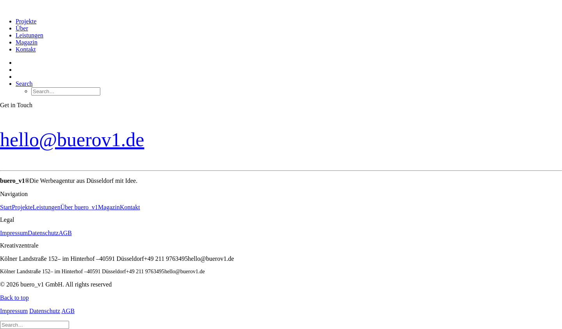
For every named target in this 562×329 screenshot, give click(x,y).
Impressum (14, 233)
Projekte (26, 21)
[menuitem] (289, 21)
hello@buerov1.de (72, 139)
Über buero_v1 (79, 207)
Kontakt (26, 49)
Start (6, 207)
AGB (65, 233)
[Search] (34, 324)
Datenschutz (43, 233)
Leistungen (29, 35)
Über (22, 28)
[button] (24, 83)
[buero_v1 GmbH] (281, 6)
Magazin (26, 42)
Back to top (14, 297)
